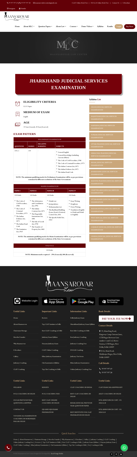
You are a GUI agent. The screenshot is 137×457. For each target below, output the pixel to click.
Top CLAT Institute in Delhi (51, 324)
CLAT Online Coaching (50, 350)
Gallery (15, 356)
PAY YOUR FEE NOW (116, 318)
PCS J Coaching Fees (51, 394)
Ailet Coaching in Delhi (110, 394)
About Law (61, 26)
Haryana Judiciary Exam (50, 344)
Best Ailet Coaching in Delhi (79, 331)
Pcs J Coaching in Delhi (24, 394)
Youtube (23, 8)
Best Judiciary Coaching (78, 337)
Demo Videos (87, 26)
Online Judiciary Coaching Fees (81, 369)
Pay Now (129, 26)
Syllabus (100, 26)
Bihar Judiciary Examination (51, 356)
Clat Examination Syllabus (50, 363)
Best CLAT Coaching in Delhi (52, 331)
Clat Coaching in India (81, 387)
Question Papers (45, 26)
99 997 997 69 (13, 3)
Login (119, 26)
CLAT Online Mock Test (80, 3)
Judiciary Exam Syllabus (50, 337)
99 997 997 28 (25, 3)
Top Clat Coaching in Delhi (51, 369)
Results (110, 26)
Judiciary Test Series (77, 356)
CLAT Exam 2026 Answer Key (110, 387)
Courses (74, 26)
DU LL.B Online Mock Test (99, 3)
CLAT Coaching (19, 369)
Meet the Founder (19, 337)
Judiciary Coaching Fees (78, 344)
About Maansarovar (20, 324)
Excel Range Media (57, 454)
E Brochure (17, 350)
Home (17, 26)
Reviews (44, 318)
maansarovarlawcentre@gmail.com (46, 3)
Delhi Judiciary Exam (77, 318)
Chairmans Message (20, 331)
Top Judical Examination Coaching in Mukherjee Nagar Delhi (25, 418)
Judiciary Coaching (19, 363)
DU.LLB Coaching (76, 350)
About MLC (28, 26)
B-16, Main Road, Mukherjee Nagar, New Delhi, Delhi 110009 (110, 354)
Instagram (12, 8)
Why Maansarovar (19, 344)
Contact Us (115, 3)
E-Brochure (126, 3)
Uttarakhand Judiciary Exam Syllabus (82, 324)
